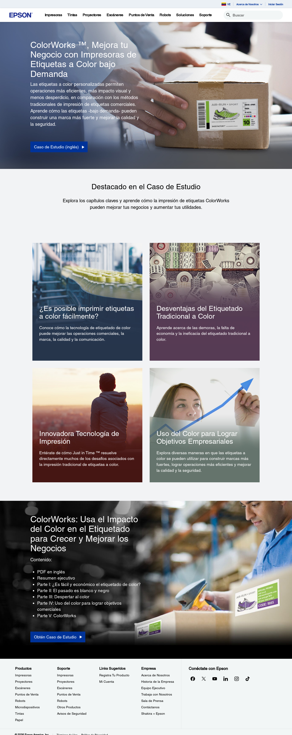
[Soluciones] (185, 15)
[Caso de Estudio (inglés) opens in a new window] (59, 147)
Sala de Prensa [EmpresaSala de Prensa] (152, 701)
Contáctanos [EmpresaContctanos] (150, 707)
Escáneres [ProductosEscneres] (22, 688)
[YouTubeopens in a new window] (215, 679)
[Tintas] (72, 15)
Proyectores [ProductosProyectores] (23, 681)
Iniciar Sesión (275, 4)
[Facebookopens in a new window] (193, 679)
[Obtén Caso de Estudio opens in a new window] (57, 637)
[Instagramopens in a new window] (236, 679)
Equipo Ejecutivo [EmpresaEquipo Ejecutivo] (153, 688)
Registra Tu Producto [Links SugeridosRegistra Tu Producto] (114, 675)
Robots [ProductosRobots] (20, 701)
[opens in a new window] (247, 679)
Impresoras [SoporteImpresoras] (65, 675)
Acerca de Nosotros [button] (249, 4)
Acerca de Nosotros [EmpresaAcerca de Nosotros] (155, 675)
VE (226, 4)
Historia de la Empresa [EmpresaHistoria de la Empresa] (157, 681)
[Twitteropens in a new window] (204, 679)
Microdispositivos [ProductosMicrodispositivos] (27, 707)
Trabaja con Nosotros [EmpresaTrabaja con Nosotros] (156, 694)
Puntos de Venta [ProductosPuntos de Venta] (27, 694)
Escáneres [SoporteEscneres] (64, 688)
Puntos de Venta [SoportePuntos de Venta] (69, 694)
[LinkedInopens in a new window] (226, 679)
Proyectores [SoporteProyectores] (65, 681)
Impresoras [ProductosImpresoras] (23, 675)
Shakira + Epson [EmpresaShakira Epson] (153, 713)
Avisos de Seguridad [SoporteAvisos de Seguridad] (71, 713)
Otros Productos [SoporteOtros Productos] (69, 707)
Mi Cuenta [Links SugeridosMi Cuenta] (106, 681)
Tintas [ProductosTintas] (19, 713)
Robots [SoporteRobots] (62, 701)
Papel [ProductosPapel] (19, 720)
